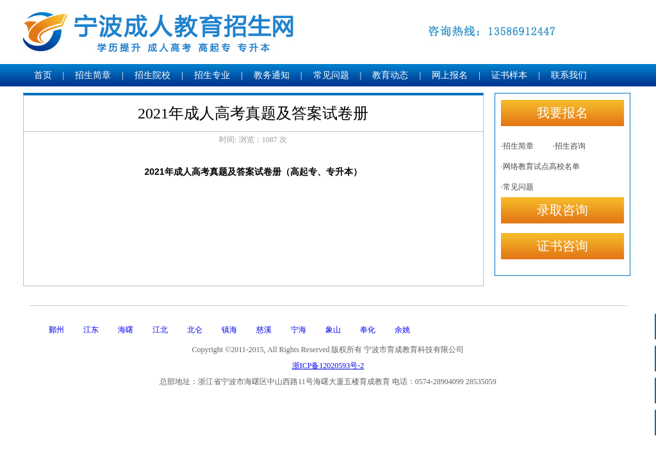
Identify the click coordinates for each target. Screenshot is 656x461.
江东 (91, 329)
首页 (43, 75)
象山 (333, 329)
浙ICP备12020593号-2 (328, 365)
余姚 (402, 329)
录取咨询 (562, 210)
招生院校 (152, 75)
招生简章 (93, 75)
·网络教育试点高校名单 (540, 166)
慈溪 (264, 329)
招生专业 (212, 75)
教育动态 (390, 75)
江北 (160, 329)
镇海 (229, 329)
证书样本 (509, 75)
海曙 (125, 329)
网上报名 (450, 75)
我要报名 (562, 113)
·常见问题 (517, 186)
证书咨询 (562, 246)
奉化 (367, 329)
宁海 (298, 329)
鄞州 (56, 329)
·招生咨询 (569, 146)
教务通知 (272, 75)
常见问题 (331, 75)
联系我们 (569, 75)
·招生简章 (517, 146)
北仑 (194, 329)
